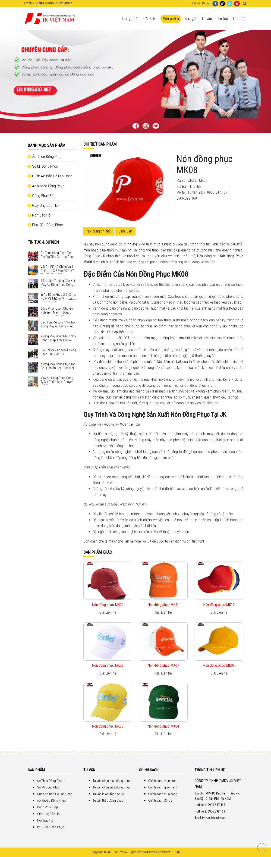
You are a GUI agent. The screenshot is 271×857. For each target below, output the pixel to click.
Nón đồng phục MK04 (163, 726)
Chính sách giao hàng (162, 787)
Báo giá (206, 3)
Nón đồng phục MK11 (163, 605)
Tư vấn (207, 18)
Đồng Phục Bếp (41, 195)
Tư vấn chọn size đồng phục (112, 787)
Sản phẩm (171, 18)
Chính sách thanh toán (163, 781)
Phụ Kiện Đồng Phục (45, 225)
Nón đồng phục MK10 (219, 605)
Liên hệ (196, 3)
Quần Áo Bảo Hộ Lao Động (50, 176)
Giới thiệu (149, 18)
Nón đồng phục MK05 (107, 726)
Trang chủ (129, 18)
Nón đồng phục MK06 (219, 665)
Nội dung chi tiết (99, 231)
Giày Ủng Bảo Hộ (43, 205)
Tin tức (222, 18)
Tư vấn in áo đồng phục (108, 794)
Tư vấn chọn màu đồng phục (112, 781)
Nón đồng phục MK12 (107, 605)
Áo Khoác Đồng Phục (46, 186)
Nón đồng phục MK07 (163, 665)
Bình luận (125, 231)
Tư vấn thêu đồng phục (108, 800)
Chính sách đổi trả (160, 800)
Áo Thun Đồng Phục (45, 156)
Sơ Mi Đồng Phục (43, 166)
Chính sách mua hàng (162, 794)
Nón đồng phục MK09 (107, 665)
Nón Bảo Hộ (39, 215)
